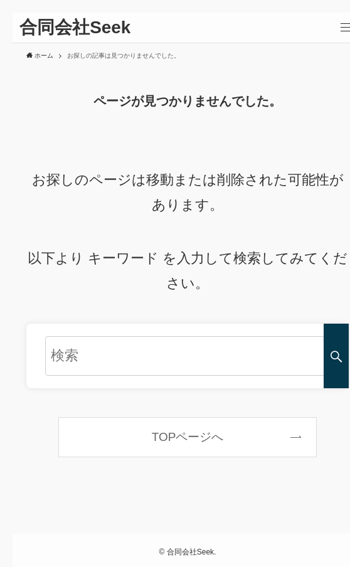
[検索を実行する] (336, 356)
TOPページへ (188, 436)
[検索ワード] (187, 356)
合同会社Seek (74, 27)
